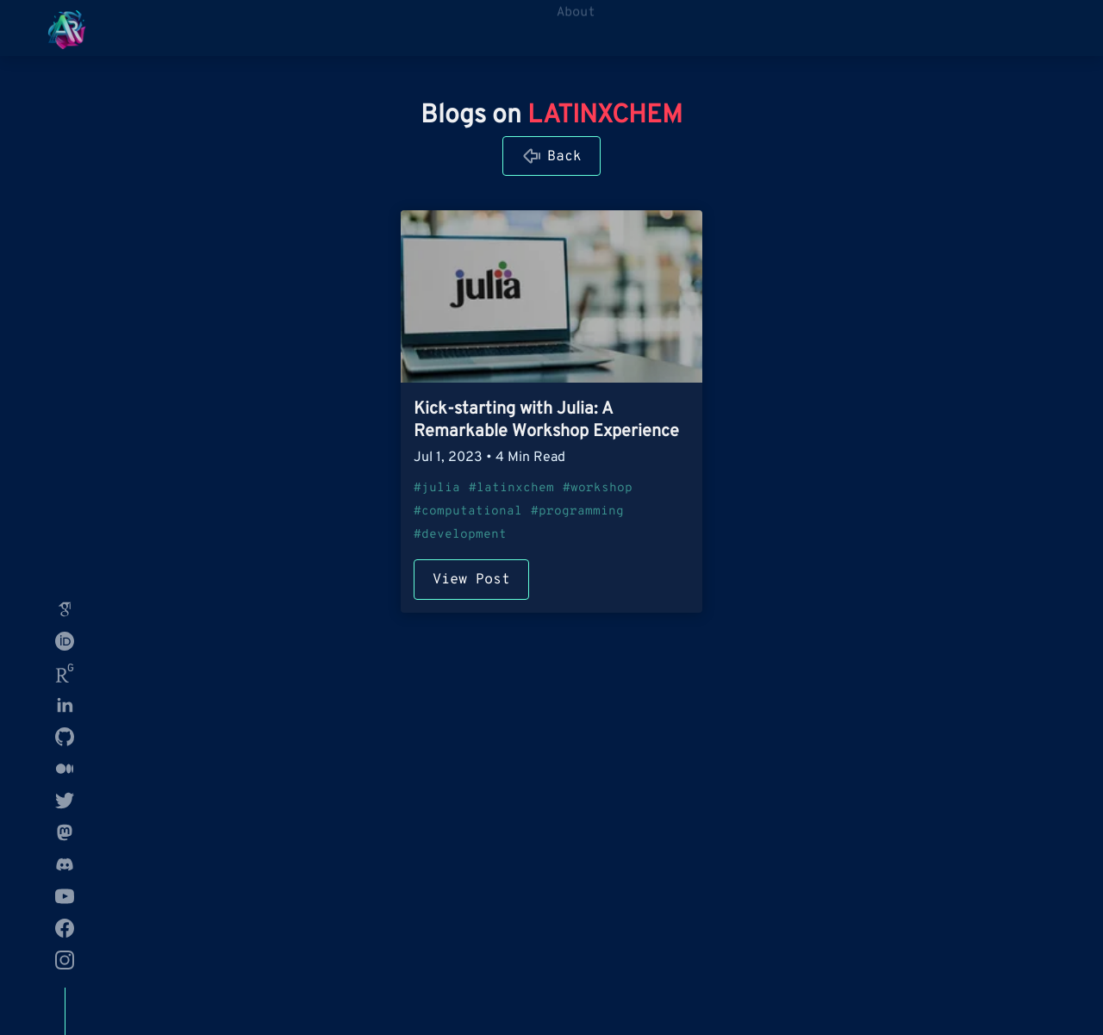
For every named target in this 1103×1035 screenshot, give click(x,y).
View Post (471, 579)
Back (564, 156)
